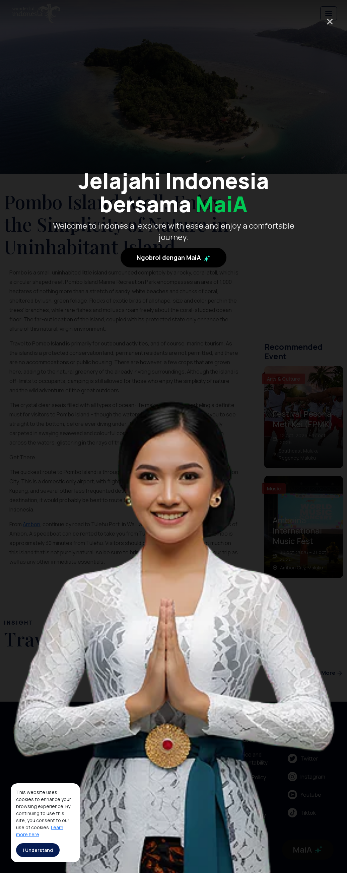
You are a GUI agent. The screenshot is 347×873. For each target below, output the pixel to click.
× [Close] (330, 21)
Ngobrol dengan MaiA (173, 265)
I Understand (38, 850)
